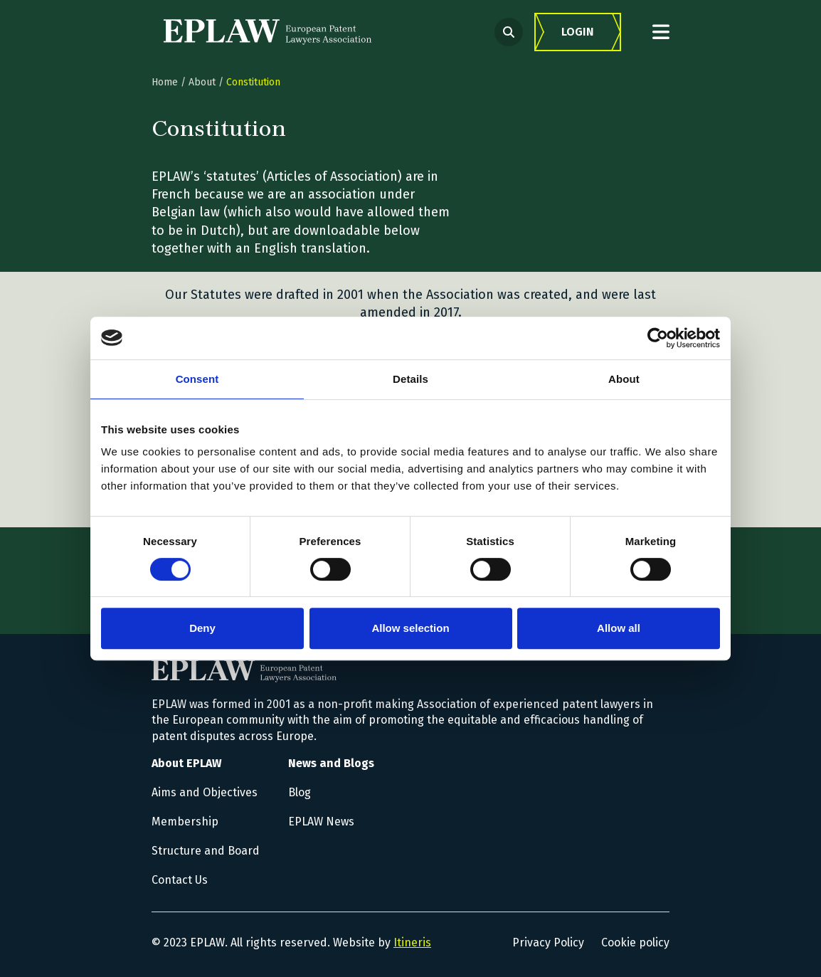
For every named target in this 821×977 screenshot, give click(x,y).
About (202, 82)
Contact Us (180, 880)
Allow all (618, 628)
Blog (299, 792)
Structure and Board (206, 850)
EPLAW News (321, 821)
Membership (185, 821)
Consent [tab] (197, 379)
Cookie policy (635, 942)
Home (165, 82)
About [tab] (624, 379)
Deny (202, 628)
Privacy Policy (548, 942)
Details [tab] (410, 379)
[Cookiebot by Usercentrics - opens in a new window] (657, 338)
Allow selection (410, 628)
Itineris (412, 942)
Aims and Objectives (205, 792)
